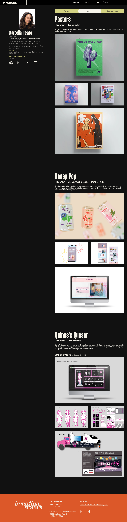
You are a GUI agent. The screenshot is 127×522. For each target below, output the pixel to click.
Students (76, 3)
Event (97, 3)
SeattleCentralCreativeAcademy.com (94, 505)
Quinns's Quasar (112, 11)
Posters (66, 11)
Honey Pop (89, 11)
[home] (15, 2)
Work (87, 3)
